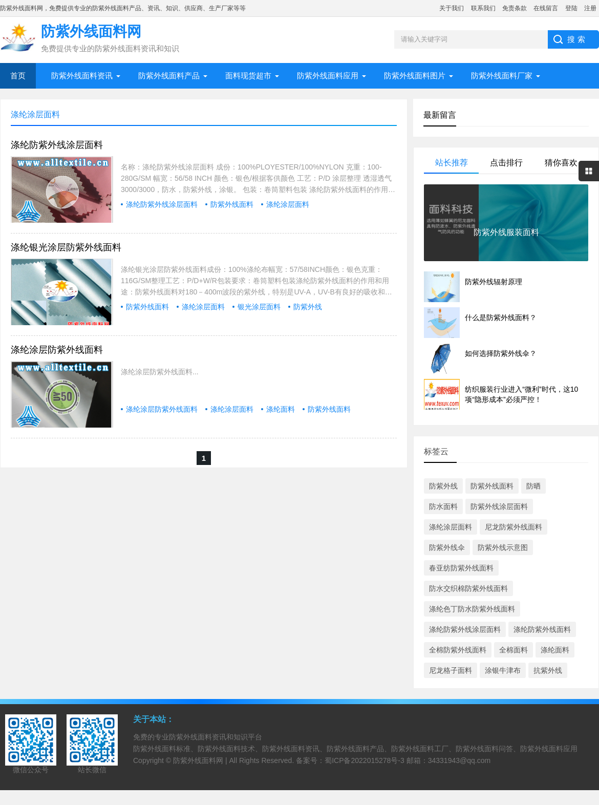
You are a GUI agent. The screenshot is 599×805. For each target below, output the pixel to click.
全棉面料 (513, 650)
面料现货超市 (248, 75)
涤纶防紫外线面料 (542, 629)
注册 (590, 8)
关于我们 (451, 8)
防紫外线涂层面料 (499, 506)
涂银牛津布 (503, 670)
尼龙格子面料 (450, 670)
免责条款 (514, 8)
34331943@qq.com (459, 760)
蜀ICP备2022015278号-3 (364, 760)
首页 (18, 75)
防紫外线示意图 (503, 547)
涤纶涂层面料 (287, 204)
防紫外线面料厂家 (501, 75)
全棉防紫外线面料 (457, 650)
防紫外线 (307, 307)
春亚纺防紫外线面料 (461, 568)
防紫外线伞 (447, 547)
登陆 (571, 8)
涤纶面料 (280, 409)
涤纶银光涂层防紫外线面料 (66, 247)
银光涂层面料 (259, 307)
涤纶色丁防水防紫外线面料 (472, 609)
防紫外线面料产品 (169, 75)
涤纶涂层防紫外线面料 (57, 350)
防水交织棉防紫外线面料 (468, 588)
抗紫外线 (547, 670)
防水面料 (443, 506)
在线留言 (545, 8)
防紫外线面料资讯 (82, 75)
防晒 (533, 486)
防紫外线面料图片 (414, 75)
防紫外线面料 (231, 204)
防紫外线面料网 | (201, 760)
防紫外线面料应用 (327, 75)
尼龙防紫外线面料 (513, 527)
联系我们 (483, 8)
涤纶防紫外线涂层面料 (57, 145)
